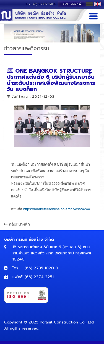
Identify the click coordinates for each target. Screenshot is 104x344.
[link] (57, 209)
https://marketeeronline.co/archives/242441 (57, 209)
